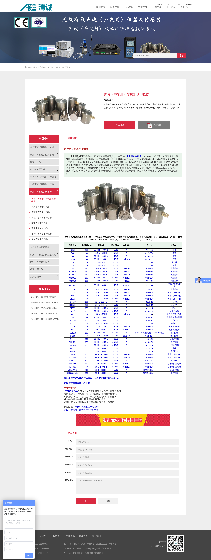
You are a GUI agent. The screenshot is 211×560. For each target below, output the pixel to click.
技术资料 (142, 7)
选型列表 (154, 125)
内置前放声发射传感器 (41, 217)
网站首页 (100, 7)
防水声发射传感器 (39, 223)
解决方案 (114, 7)
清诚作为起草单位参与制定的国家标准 (44, 303)
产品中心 (128, 7)
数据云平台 (35, 162)
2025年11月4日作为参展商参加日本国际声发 (45, 308)
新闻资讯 (156, 7)
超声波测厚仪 (36, 277)
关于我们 (184, 7)
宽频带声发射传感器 (40, 207)
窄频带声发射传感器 (40, 212)
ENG (176, 5)
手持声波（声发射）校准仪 (43, 184)
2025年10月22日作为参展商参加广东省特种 (45, 314)
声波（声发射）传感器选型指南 (43, 200)
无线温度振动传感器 (40, 247)
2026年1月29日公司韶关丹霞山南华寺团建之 (45, 297)
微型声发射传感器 (39, 239)
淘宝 (167, 5)
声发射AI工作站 (37, 169)
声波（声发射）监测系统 (42, 154)
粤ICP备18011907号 (41, 553)
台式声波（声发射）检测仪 (43, 147)
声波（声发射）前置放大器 (43, 254)
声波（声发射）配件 (40, 262)
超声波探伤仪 (36, 269)
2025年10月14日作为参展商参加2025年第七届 (45, 319)
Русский (187, 5)
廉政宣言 (170, 7)
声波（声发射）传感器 (58, 67)
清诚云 (158, 5)
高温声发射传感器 (39, 228)
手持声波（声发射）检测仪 (43, 177)
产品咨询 (119, 125)
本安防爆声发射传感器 (41, 234)
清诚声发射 (32, 67)
